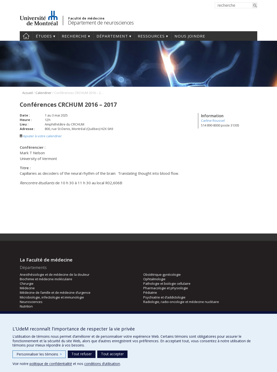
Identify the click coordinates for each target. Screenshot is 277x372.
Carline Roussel (213, 120)
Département (112, 36)
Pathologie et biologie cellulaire (166, 283)
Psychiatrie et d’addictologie (164, 297)
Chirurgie (27, 283)
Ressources (151, 36)
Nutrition (26, 306)
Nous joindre (189, 36)
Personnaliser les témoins (39, 354)
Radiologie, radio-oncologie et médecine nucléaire (181, 302)
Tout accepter (112, 354)
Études (44, 36)
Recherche (74, 36)
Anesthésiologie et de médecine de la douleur (55, 274)
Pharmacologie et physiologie (165, 288)
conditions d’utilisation (102, 363)
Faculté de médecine (86, 18)
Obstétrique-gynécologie (162, 274)
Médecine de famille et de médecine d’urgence (55, 292)
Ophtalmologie (154, 279)
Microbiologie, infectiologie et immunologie (52, 297)
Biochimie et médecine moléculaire (46, 279)
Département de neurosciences (101, 22)
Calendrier (44, 92)
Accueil (26, 36)
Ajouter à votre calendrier (41, 136)
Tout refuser (82, 354)
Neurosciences (31, 302)
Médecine (27, 288)
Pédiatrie (150, 292)
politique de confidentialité (51, 363)
